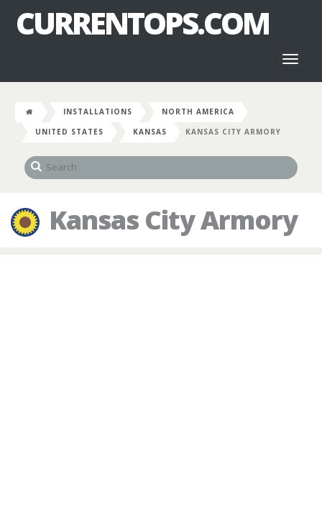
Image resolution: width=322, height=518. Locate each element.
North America (198, 111)
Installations (97, 111)
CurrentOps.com (142, 23)
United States (69, 132)
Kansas (150, 132)
